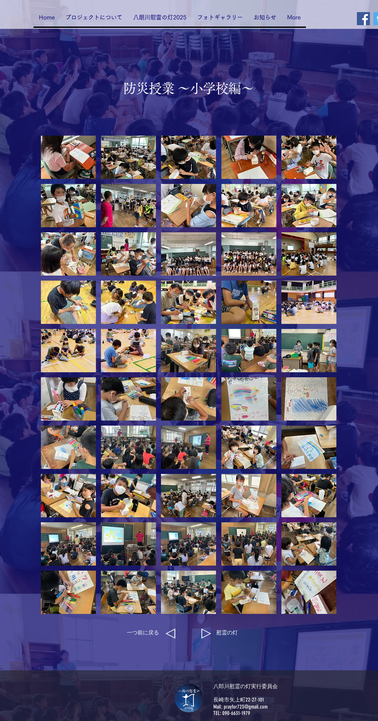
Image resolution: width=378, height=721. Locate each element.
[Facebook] (363, 18)
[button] (68, 157)
